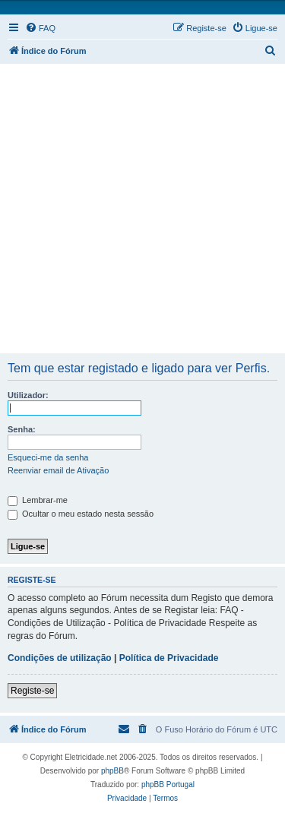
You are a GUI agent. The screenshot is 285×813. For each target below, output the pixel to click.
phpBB (112, 771)
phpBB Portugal (168, 784)
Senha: (22, 429)
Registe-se (32, 690)
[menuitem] (40, 28)
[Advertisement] (142, 209)
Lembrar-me (38, 500)
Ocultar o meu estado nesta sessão (81, 513)
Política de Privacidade (169, 658)
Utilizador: (28, 395)
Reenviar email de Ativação (58, 470)
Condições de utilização (60, 658)
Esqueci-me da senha (48, 457)
